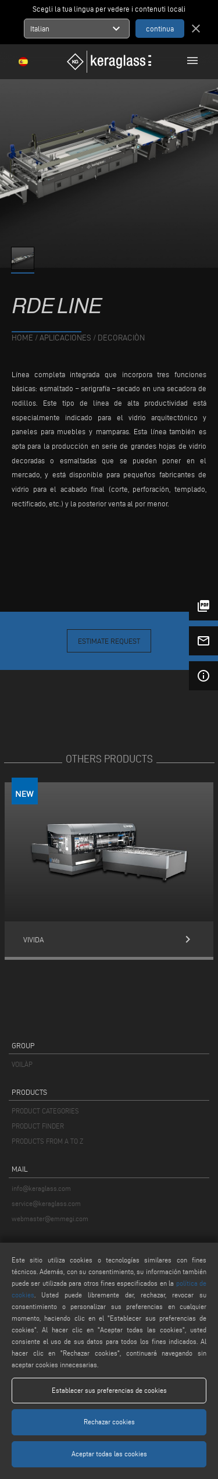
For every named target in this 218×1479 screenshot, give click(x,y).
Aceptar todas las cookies (109, 1453)
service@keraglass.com (46, 1203)
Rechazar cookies (109, 1421)
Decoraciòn (121, 338)
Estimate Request (109, 641)
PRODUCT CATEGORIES (45, 1111)
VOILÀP (22, 1064)
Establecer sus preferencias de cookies (109, 1390)
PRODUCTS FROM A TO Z (47, 1141)
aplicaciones (65, 338)
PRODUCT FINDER (38, 1126)
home (22, 338)
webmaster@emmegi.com (50, 1218)
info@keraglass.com (41, 1188)
